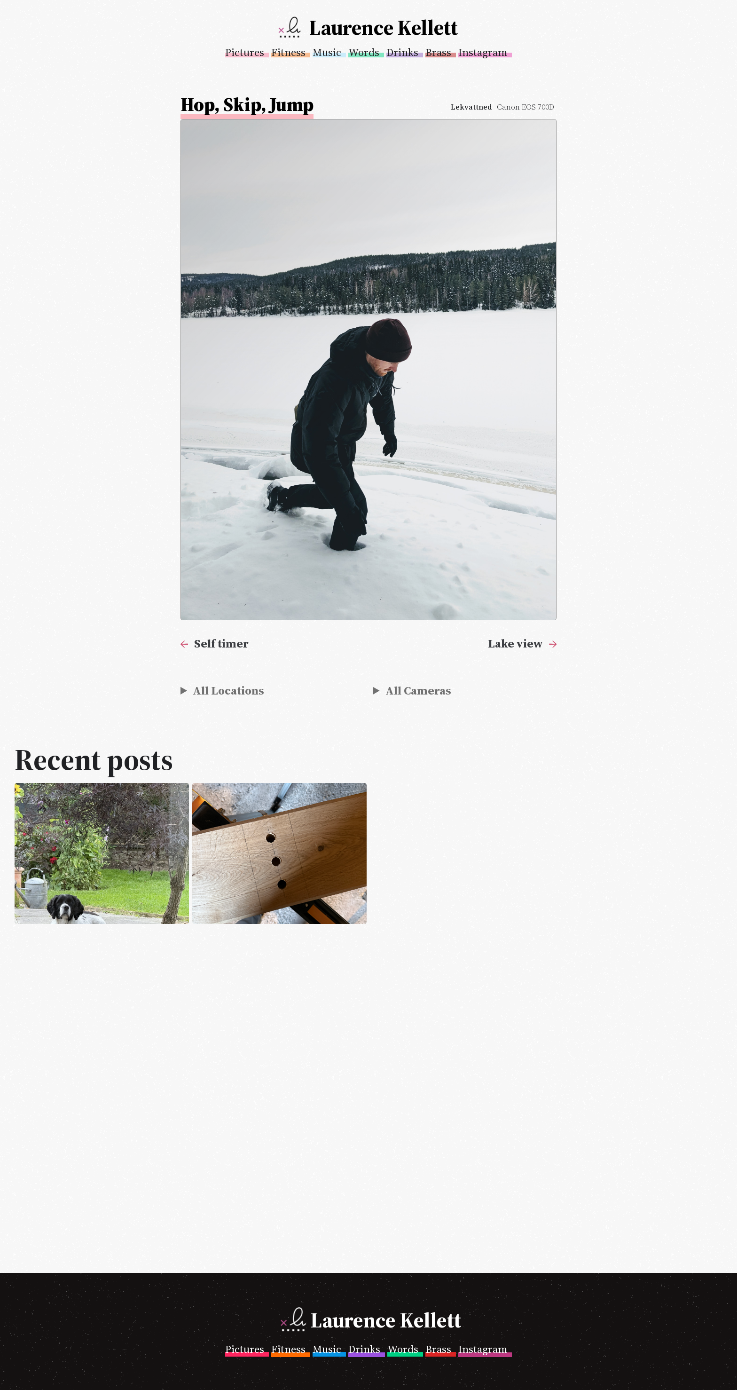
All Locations (228, 690)
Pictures (244, 52)
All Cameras (418, 690)
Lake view (515, 643)
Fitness (288, 52)
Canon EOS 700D (525, 107)
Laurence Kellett (383, 27)
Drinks (402, 52)
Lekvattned (471, 107)
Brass (438, 52)
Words (363, 52)
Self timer (221, 643)
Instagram (482, 52)
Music (327, 52)
